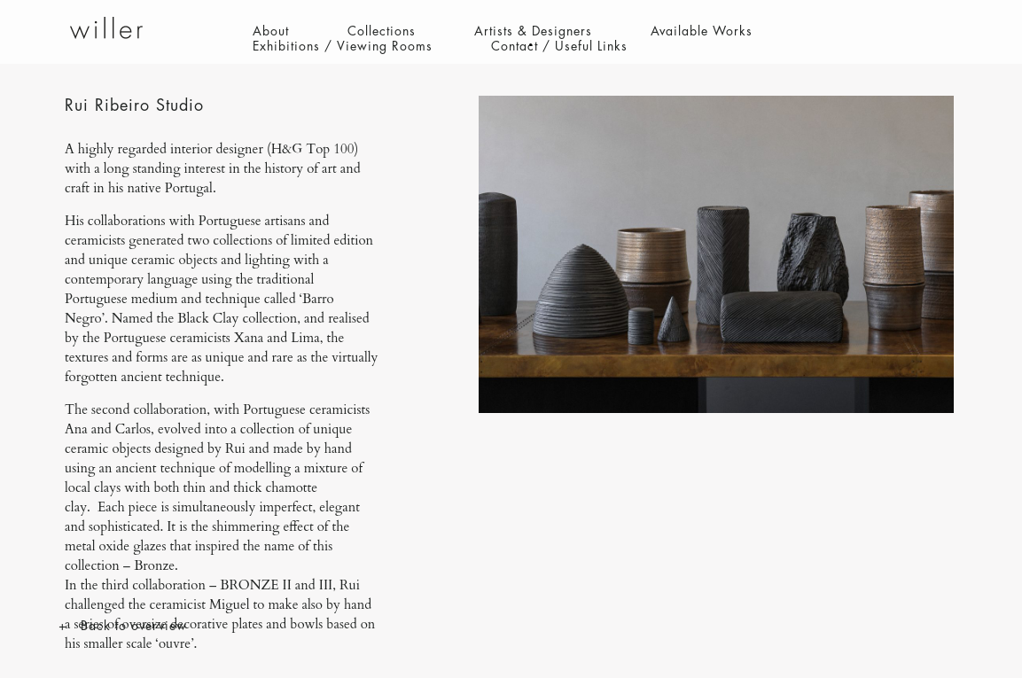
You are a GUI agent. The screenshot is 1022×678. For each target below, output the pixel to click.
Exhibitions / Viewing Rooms (343, 46)
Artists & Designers (533, 31)
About (271, 31)
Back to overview (134, 626)
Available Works (702, 31)
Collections (381, 31)
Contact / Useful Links (559, 46)
